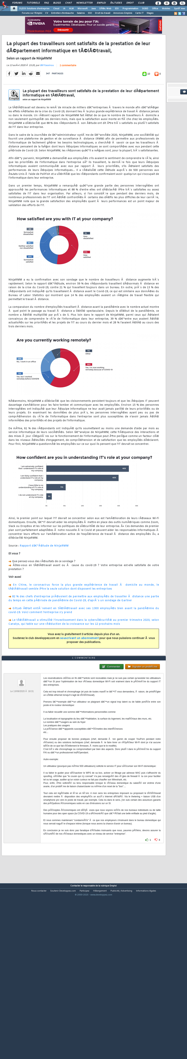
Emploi (101, 3)
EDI (117, 8)
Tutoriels (33, 3)
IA (64, 8)
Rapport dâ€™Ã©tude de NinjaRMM (44, 568)
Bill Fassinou (47, 87)
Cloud (56, 8)
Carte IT (139, 13)
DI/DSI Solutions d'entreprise (34, 8)
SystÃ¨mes (179, 8)
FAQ (46, 3)
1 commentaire (68, 88)
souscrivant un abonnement (79, 661)
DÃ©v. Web (105, 8)
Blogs (57, 3)
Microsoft (82, 8)
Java (93, 8)
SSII (90, 13)
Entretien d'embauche (62, 13)
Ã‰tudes (116, 3)
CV (46, 13)
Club (141, 3)
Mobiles (166, 8)
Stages (150, 13)
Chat (68, 3)
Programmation (130, 8)
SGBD (145, 8)
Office (155, 8)
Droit (130, 3)
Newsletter (84, 3)
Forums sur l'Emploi (32, 13)
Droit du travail (102, 13)
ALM (71, 8)
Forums (17, 3)
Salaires (81, 13)
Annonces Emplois (122, 13)
